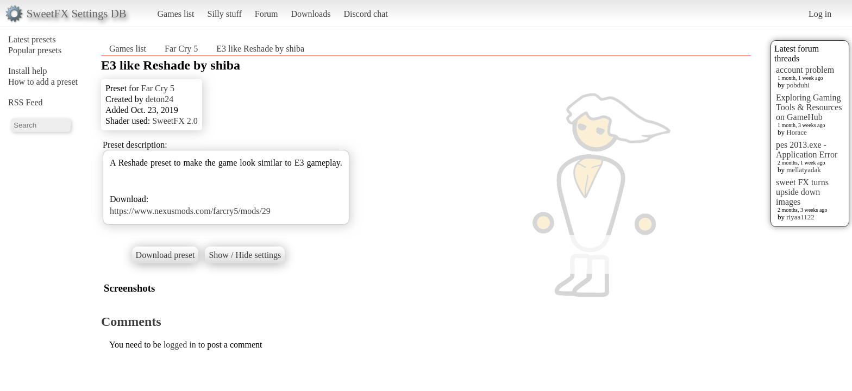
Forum (266, 13)
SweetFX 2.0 (175, 120)
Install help (27, 70)
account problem (805, 69)
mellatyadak (803, 170)
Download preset (165, 255)
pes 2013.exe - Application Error (806, 149)
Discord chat (365, 13)
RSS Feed (25, 102)
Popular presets (34, 50)
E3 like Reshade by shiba (260, 48)
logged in (180, 344)
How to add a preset (43, 81)
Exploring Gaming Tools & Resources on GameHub (809, 107)
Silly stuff (225, 13)
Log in (820, 13)
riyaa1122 (800, 217)
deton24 (160, 99)
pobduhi (798, 85)
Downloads (310, 13)
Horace (796, 132)
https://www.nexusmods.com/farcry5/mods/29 (190, 211)
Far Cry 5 (181, 48)
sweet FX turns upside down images (802, 192)
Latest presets (32, 39)
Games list (176, 13)
